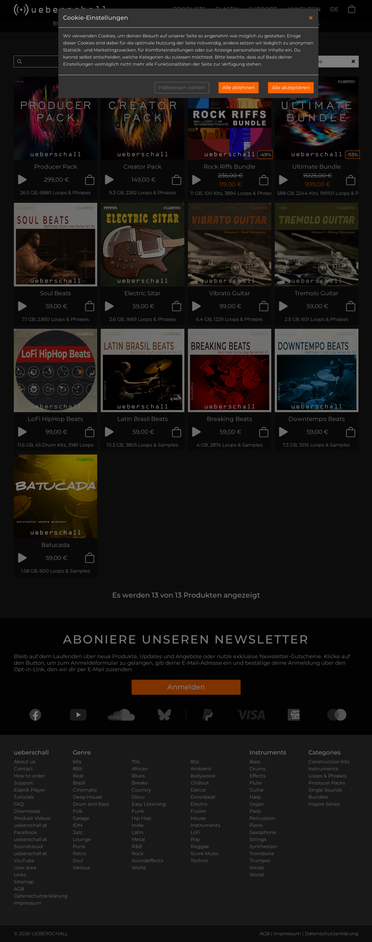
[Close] (310, 18)
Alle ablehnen (238, 87)
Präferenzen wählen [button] (181, 87)
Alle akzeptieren (291, 87)
